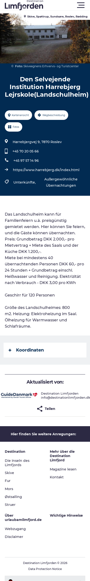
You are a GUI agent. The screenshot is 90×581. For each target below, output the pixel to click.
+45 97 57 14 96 (26, 160)
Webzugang (15, 529)
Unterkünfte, (25, 182)
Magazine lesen (63, 469)
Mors (9, 489)
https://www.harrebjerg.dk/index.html (46, 170)
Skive (9, 473)
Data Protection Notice (45, 569)
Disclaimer (14, 537)
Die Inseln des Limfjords (17, 462)
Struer (10, 505)
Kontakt (57, 477)
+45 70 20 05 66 (25, 151)
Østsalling (13, 497)
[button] (66, 5)
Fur (8, 481)
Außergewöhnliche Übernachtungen (61, 182)
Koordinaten (26, 350)
